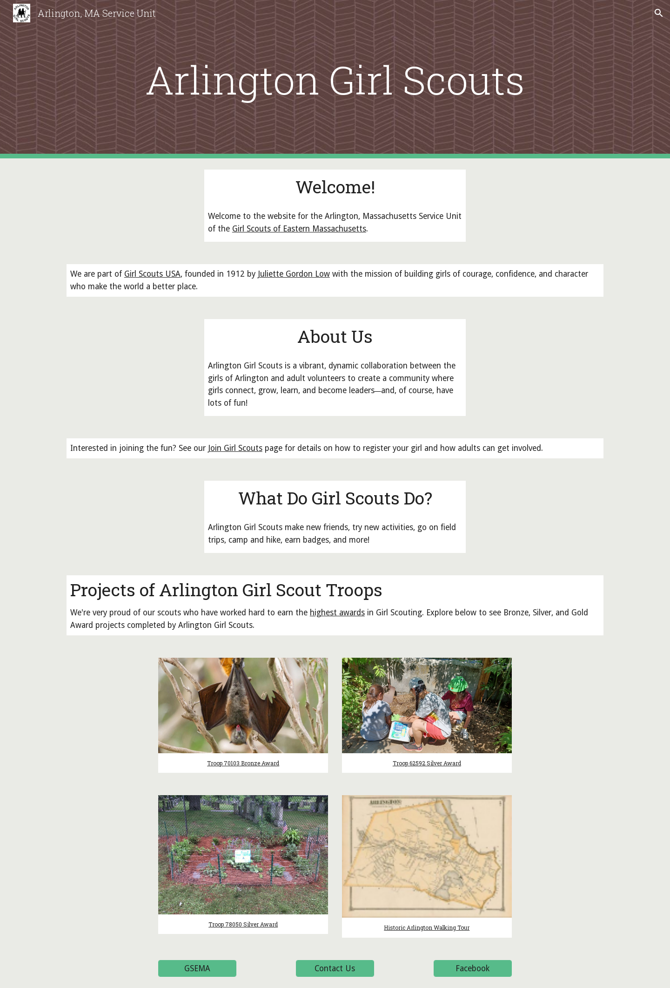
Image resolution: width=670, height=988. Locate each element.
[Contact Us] (335, 968)
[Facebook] (472, 968)
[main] (335, 79)
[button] (659, 13)
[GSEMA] (197, 968)
